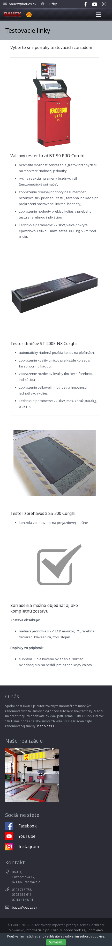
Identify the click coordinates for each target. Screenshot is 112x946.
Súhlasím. (56, 942)
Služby (52, 4)
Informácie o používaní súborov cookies (55, 930)
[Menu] (98, 14)
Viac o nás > (46, 726)
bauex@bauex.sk (22, 4)
